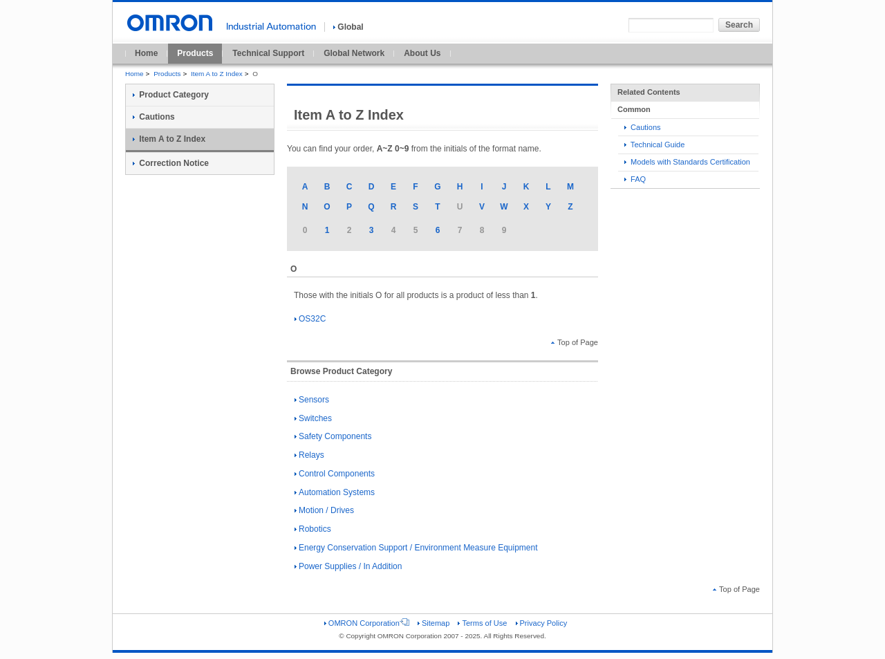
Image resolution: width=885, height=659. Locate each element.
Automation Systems (335, 492)
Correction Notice (171, 163)
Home (146, 53)
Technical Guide (654, 144)
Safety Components (333, 436)
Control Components (335, 474)
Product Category (171, 95)
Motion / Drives (324, 510)
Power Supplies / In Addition (348, 566)
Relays (309, 455)
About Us (422, 53)
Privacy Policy (542, 623)
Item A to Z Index (217, 73)
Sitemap (433, 623)
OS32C (310, 319)
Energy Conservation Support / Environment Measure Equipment (416, 548)
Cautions (642, 127)
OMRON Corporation (366, 623)
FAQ (635, 179)
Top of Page (574, 342)
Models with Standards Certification (687, 162)
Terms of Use (482, 623)
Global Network (354, 53)
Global (348, 27)
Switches (313, 418)
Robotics (313, 529)
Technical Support (268, 53)
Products (195, 53)
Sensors (312, 400)
